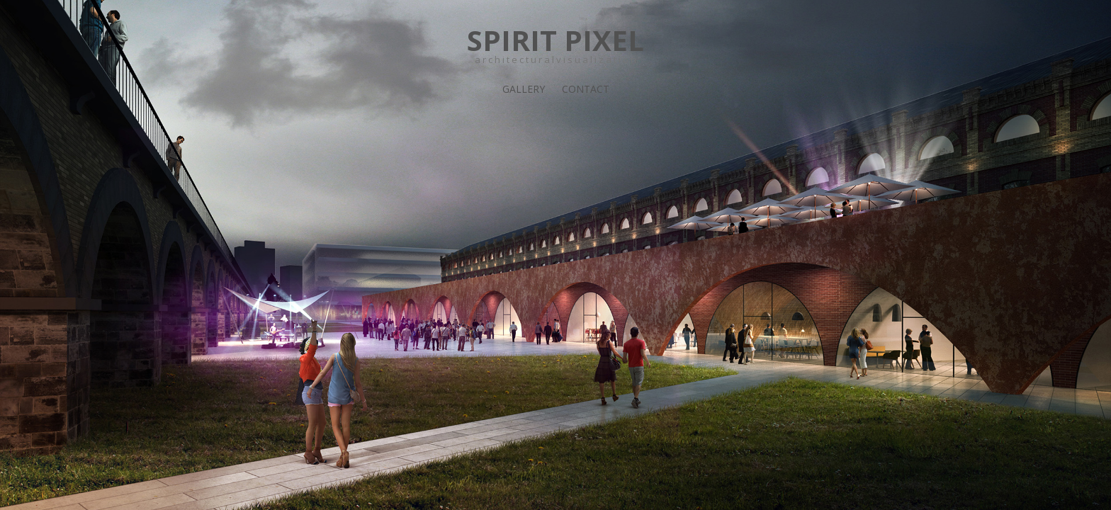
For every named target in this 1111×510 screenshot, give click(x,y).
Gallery (523, 89)
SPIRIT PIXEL (555, 40)
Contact (585, 89)
